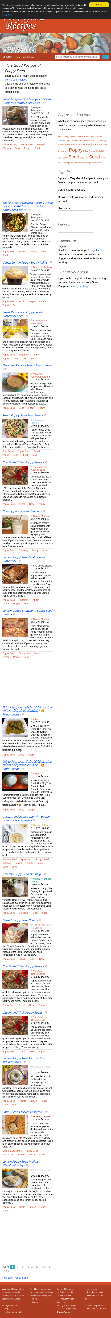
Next (6, 1270)
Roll (97, 151)
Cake (15, 358)
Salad (37, 451)
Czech (22, 504)
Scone (65, 158)
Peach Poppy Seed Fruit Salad (21, 415)
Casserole (7, 1154)
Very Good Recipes (16, 79)
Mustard (23, 251)
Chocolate (61, 141)
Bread (37, 653)
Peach (5, 455)
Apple (30, 863)
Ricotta (22, 1101)
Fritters (67, 144)
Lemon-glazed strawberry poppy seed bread (27, 612)
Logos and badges (68, 1305)
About (34, 1299)
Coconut (74, 141)
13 (43, 1267)
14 (50, 1267)
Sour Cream (62, 163)
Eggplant (61, 144)
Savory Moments (41, 516)
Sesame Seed (9, 859)
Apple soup (26, 859)
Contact (35, 1302)
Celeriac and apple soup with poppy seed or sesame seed (25, 818)
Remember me (68, 241)
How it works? (66, 1295)
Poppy (27, 148)
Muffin (22, 301)
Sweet (84, 163)
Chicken (6, 148)
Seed (37, 148)
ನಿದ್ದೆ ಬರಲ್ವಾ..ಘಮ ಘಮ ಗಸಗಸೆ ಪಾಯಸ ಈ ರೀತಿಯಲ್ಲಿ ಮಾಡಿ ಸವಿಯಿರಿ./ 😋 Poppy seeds (27, 711)
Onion (60, 151)
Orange (65, 151)
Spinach (70, 163)
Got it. (99, 4)
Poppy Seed (27, 144)
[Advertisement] (27, 177)
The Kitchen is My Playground (40, 926)
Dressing (23, 550)
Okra (43, 251)
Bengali (41, 144)
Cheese (92, 137)
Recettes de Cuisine (96, 1308)
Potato (85, 151)
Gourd (73, 144)
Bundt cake (79, 137)
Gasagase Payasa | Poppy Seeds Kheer (27, 365)
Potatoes (92, 151)
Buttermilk (24, 354)
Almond (60, 137)
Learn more (7, 14)
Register (94, 250)
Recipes (6, 57)
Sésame (19, 863)
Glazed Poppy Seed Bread (19, 920)
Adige (36, 719)
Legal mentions (11, 1305)
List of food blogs (95, 1292)
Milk (100, 144)
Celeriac (6, 863)
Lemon (42, 301)
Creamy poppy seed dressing (21, 511)
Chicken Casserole (12, 1151)
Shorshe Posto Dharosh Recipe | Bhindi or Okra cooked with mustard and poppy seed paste (27, 206)
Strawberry (24, 653)
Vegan (32, 301)
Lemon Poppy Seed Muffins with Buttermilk (23, 559)
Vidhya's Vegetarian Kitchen (40, 375)
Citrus (68, 141)
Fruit (25, 455)
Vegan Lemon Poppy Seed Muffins (24, 262)
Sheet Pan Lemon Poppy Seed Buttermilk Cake (22, 314)
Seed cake (84, 158)
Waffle (95, 163)
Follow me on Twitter (13, 1312)
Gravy (78, 144)
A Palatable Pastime (37, 421)
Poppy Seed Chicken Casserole (22, 1112)
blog (6, 1308)
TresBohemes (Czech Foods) (38, 468)
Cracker (86, 141)
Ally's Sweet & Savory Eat (39, 322)
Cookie (79, 141)
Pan (33, 358)
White (100, 163)
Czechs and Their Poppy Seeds (22, 462)
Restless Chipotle (42, 1116)
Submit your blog (67, 1292)
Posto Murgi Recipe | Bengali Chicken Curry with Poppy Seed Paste (26, 101)
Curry (17, 148)
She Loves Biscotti (42, 565)
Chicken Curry (9, 144)
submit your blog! (79, 286)
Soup (5, 866)
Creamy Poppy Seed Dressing (21, 874)
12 (37, 1267)
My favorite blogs (25, 57)
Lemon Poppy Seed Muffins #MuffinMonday (20, 1163)
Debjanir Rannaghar (36, 109)
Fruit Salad (8, 451)
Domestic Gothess (42, 267)
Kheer (31, 408)
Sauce (60, 158)
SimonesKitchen (41, 825)
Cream (91, 141)
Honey (83, 144)
